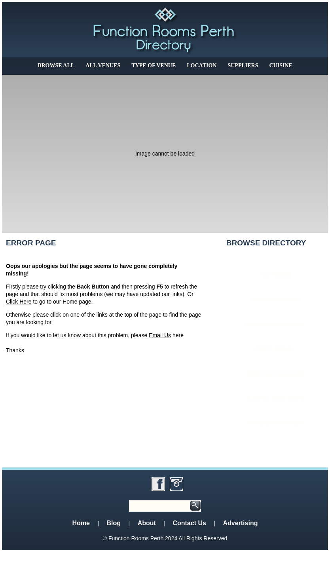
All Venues (102, 65)
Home (81, 523)
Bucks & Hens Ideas (275, 398)
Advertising (240, 523)
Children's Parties (275, 423)
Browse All (56, 65)
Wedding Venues (275, 299)
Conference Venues (275, 324)
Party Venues (275, 349)
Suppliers (243, 65)
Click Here (19, 301)
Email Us (160, 335)
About (147, 523)
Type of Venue (153, 65)
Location (201, 65)
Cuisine (280, 65)
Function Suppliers (275, 374)
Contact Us (189, 523)
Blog (114, 523)
